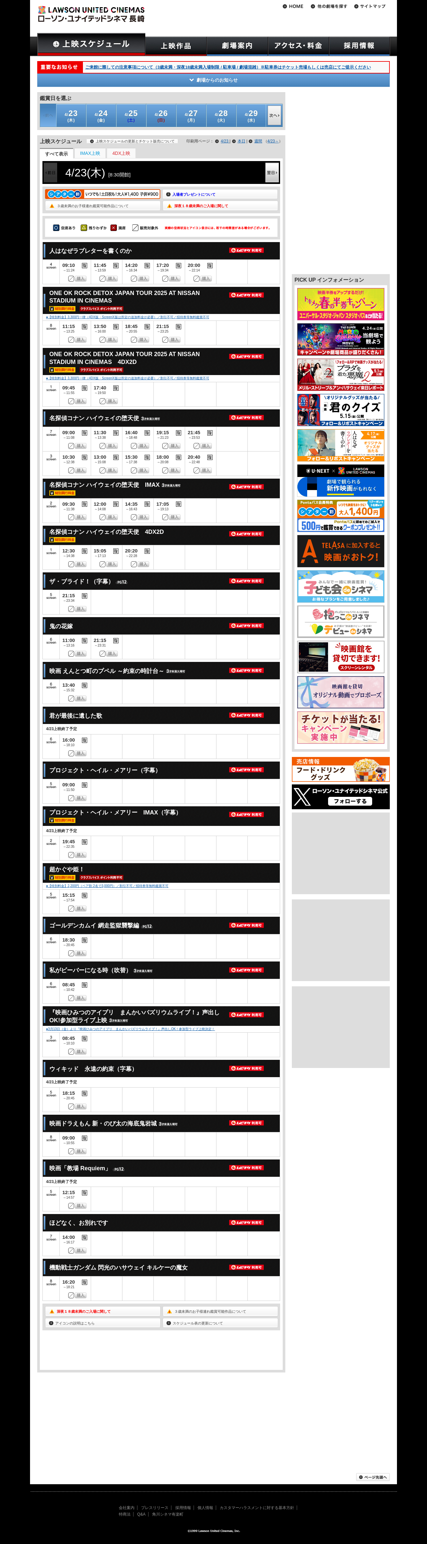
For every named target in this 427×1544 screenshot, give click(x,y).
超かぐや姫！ (67, 869)
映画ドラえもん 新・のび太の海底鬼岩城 (103, 1123)
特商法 (125, 1514)
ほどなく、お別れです (78, 1223)
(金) (101, 116)
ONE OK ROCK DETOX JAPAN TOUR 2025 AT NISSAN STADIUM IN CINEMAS (124, 297)
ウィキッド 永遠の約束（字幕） (93, 1069)
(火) (221, 116)
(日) (161, 116)
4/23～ (273, 141)
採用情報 (183, 1507)
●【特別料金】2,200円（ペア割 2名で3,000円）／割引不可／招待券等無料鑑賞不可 (107, 886)
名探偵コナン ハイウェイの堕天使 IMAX (104, 485)
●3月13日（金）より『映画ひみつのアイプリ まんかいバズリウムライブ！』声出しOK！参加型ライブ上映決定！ (130, 1029)
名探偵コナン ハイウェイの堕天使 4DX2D (106, 532)
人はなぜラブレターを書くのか (90, 251)
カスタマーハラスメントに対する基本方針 (257, 1507)
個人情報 (205, 1507)
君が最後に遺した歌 (75, 716)
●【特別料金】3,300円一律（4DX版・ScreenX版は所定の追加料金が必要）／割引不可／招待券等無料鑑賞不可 (127, 317)
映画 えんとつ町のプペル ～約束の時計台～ (106, 671)
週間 (258, 141)
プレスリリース (154, 1507)
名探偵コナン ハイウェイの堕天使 (94, 418)
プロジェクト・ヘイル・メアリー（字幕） (105, 770)
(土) (131, 116)
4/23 (225, 141)
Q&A (141, 1514)
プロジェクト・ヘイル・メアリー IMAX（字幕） (115, 812)
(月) (191, 116)
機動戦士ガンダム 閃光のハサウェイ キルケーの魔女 (118, 1267)
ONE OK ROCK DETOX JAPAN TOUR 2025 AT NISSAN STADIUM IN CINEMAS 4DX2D (124, 358)
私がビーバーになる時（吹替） (90, 970)
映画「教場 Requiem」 (80, 1168)
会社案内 (126, 1507)
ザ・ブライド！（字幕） (81, 581)
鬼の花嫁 (61, 626)
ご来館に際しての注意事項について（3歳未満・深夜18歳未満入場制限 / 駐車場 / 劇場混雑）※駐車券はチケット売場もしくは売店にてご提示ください (228, 67)
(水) (251, 116)
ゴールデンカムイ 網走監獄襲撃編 (94, 925)
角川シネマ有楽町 (167, 1514)
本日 (241, 141)
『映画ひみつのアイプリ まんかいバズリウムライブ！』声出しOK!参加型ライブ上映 (134, 1016)
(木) (71, 116)
